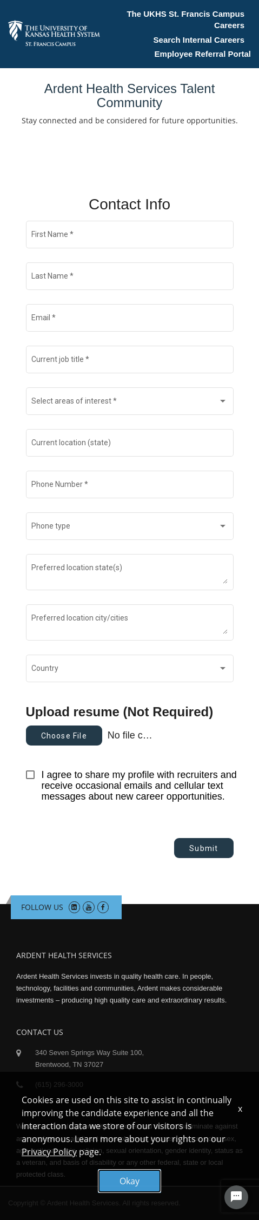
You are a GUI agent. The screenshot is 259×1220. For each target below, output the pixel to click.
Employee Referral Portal (203, 53)
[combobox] (129, 403)
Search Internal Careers (199, 39)
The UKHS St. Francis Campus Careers (185, 19)
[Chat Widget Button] (236, 1197)
